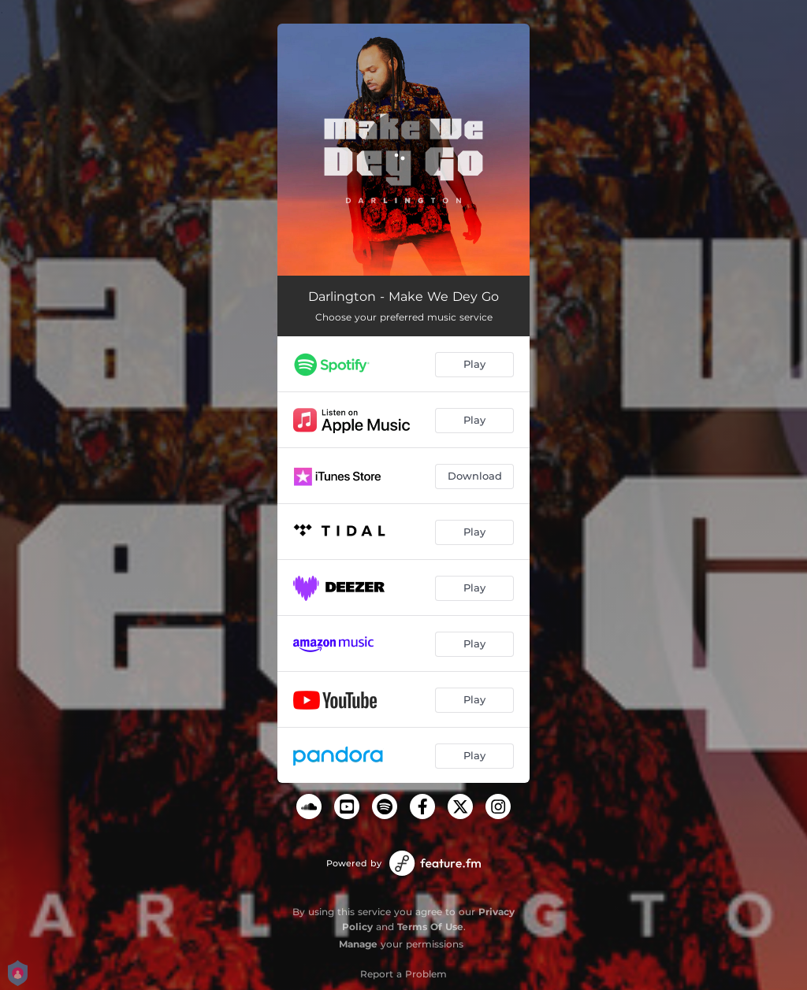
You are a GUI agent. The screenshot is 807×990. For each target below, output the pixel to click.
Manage (358, 944)
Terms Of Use (430, 927)
